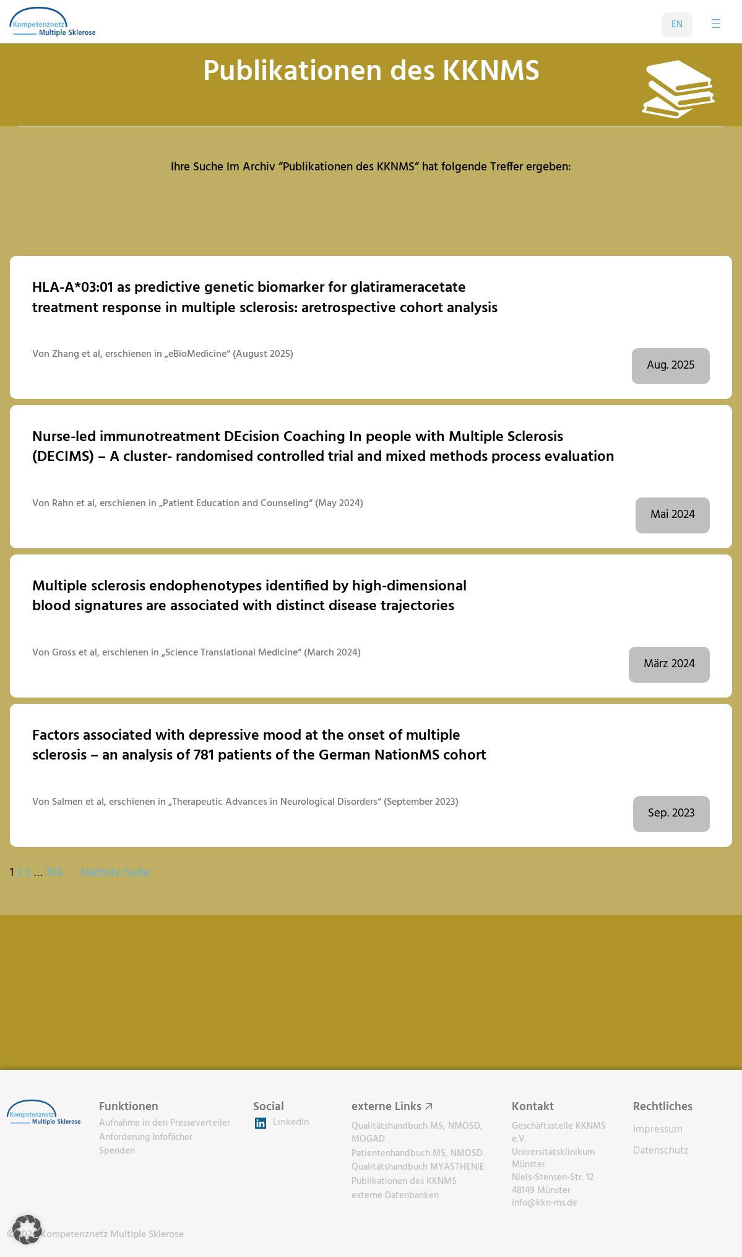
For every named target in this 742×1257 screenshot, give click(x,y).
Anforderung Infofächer (145, 1137)
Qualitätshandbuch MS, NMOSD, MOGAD (417, 1133)
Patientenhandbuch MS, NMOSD (417, 1153)
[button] (27, 1229)
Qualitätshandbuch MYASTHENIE (418, 1167)
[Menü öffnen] (716, 23)
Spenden (117, 1151)
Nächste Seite (115, 873)
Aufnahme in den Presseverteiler (164, 1123)
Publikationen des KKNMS (404, 1181)
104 (54, 873)
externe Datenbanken (395, 1195)
